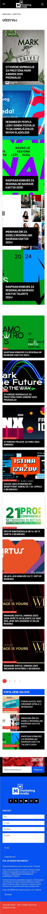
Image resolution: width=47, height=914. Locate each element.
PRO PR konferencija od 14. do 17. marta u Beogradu (22, 533)
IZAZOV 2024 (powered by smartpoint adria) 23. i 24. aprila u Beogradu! (23, 487)
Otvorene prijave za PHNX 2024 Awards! (21, 443)
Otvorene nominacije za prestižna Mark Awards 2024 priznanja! (20, 397)
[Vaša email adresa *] (17, 769)
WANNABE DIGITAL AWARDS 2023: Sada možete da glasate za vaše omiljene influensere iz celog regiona (22, 619)
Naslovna (7, 14)
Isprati (5, 348)
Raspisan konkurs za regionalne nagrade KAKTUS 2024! (23, 353)
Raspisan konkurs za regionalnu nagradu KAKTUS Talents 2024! (31, 740)
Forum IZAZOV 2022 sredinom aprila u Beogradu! (31, 704)
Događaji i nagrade (9, 438)
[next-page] (20, 681)
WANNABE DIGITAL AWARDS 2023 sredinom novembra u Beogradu (22, 667)
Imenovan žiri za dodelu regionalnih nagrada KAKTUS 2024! (32, 722)
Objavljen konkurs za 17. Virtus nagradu (22, 577)
